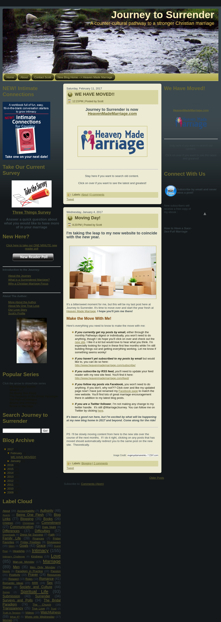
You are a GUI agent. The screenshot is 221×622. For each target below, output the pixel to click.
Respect (13, 579)
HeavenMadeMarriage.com (112, 113)
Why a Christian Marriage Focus (28, 283)
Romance (46, 579)
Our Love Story (17, 309)
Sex (50, 583)
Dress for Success (31, 534)
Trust (53, 608)
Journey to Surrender (162, 14)
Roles (29, 579)
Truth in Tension (12, 612)
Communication (21, 527)
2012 (10, 480)
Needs (6, 571)
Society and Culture (36, 587)
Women (7, 620)
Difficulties (42, 531)
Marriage (52, 561)
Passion (56, 571)
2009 (10, 492)
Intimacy (40, 550)
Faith (51, 534)
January (16, 461)
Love (56, 555)
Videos (29, 612)
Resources (54, 574)
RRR (35, 583)
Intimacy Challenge (14, 556)
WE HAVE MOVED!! (23, 457)
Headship (19, 551)
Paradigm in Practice (29, 571)
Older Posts (156, 477)
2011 (10, 484)
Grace (41, 545)
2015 (10, 469)
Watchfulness (51, 612)
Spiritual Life (34, 591)
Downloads (9, 534)
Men (16, 567)
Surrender (42, 596)
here (100, 410)
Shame (7, 587)
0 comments (97, 194)
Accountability (25, 510)
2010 (10, 488)
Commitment (51, 523)
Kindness (37, 556)
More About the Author (22, 302)
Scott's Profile (16, 313)
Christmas (28, 523)
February (16, 453)
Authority (47, 510)
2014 (10, 472)
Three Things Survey (31, 212)
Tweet (70, 199)
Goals (23, 545)
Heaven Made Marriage (81, 311)
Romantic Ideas (13, 583)
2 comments (101, 463)
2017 (10, 449)
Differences (11, 531)
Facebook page (128, 391)
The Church (42, 604)
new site (80, 342)
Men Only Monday (42, 567)
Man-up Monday (23, 561)
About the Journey (19, 275)
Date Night (49, 527)
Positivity (14, 574)
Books (48, 519)
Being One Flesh (30, 515)
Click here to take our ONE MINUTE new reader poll (31, 247)
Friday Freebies (31, 542)
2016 (10, 465)
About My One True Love (23, 305)
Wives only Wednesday (40, 616)
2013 (10, 476)
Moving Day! (88, 217)
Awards (6, 515)
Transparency (13, 608)
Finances (38, 538)
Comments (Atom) (92, 483)
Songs (6, 592)
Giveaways (54, 542)
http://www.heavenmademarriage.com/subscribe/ (105, 365)
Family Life (12, 538)
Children (8, 523)
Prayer (33, 574)
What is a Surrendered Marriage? (29, 279)
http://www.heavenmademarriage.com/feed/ (102, 378)
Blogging (26, 519)
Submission (11, 596)
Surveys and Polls (18, 600)
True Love (38, 608)
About (6, 510)
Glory (12, 545)
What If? (15, 616)
